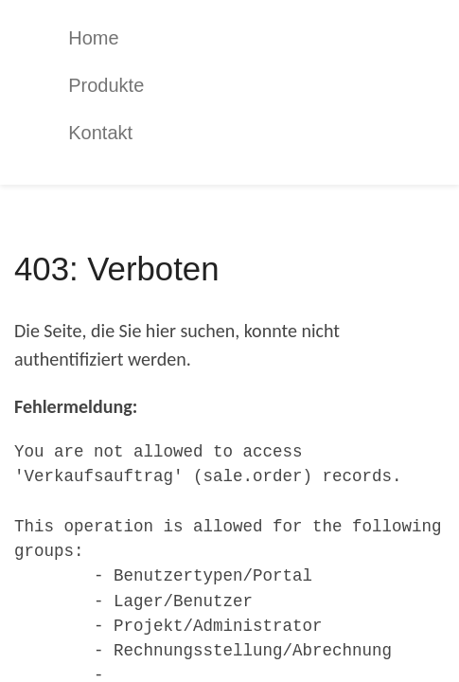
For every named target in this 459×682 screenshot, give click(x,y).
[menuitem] (243, 38)
